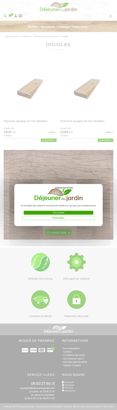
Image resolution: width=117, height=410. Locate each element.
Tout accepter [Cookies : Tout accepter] (58, 212)
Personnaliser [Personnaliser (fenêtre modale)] (58, 218)
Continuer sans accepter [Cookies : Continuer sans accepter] (64, 187)
